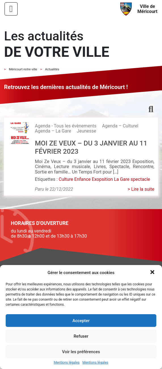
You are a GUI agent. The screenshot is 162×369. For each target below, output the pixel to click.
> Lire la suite (141, 189)
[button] (153, 272)
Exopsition (102, 179)
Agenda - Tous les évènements (65, 126)
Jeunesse (86, 131)
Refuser (80, 336)
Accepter (80, 320)
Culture (66, 179)
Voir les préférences (81, 351)
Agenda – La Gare (53, 131)
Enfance (82, 179)
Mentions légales (67, 362)
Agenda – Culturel (120, 126)
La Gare (122, 179)
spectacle (140, 179)
